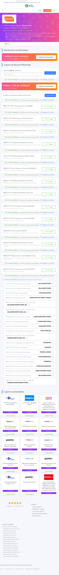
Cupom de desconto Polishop (10, 554)
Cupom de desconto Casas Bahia (11, 539)
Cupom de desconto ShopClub (10, 550)
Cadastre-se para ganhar (46, 57)
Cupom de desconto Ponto (9, 541)
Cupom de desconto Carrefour (10, 526)
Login (40, 10)
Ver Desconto (10, 412)
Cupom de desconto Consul (9, 533)
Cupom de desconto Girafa (9, 530)
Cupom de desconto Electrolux (10, 543)
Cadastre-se (47, 10)
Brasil (7, 43)
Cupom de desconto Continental (10, 556)
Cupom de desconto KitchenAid (10, 547)
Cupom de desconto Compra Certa (11, 528)
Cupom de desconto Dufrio (9, 535)
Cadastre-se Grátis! (47, 79)
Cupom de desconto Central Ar (10, 545)
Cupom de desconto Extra (9, 537)
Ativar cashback (50, 73)
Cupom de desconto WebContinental (11, 552)
